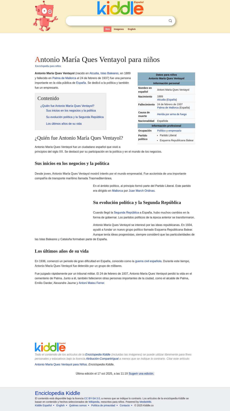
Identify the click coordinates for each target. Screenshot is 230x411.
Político (161, 130)
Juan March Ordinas (142, 190)
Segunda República (126, 212)
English (132, 29)
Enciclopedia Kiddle (98, 354)
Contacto (125, 405)
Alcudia (161, 99)
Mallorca (117, 190)
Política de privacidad (103, 405)
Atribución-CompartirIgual (102, 358)
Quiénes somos (78, 405)
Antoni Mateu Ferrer (91, 283)
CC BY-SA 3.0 (92, 398)
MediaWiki (145, 401)
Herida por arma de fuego (172, 114)
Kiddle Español (43, 405)
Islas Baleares (109, 73)
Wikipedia (94, 401)
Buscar (170, 21)
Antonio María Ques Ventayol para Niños (61, 364)
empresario (174, 130)
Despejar (163, 21)
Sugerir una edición (141, 373)
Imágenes (119, 29)
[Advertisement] (115, 43)
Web (107, 29)
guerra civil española (148, 261)
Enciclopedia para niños (48, 66)
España (171, 99)
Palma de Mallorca (168, 107)
